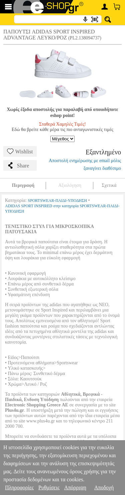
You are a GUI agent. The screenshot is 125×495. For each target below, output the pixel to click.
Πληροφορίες (19, 487)
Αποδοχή (104, 487)
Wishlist (20, 151)
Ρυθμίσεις (48, 487)
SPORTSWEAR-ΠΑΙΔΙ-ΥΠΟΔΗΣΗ (57, 200)
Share (18, 165)
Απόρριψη (75, 487)
